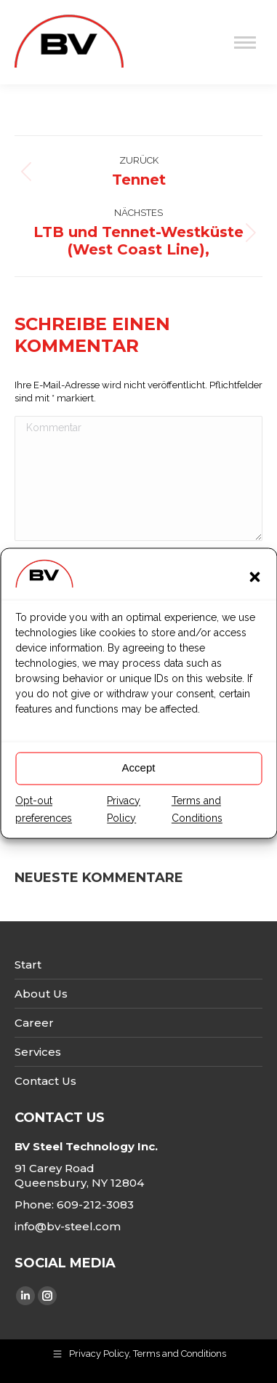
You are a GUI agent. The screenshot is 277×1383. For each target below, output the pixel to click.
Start (28, 964)
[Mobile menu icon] (245, 42)
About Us (41, 994)
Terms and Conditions (197, 824)
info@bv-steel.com (68, 1226)
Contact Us (45, 1081)
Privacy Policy (123, 824)
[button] (254, 592)
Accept (139, 783)
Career (34, 1023)
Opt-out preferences (43, 824)
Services (38, 1052)
